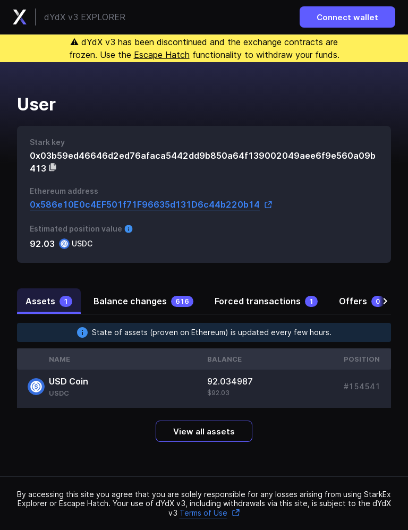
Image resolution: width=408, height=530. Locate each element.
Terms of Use (210, 512)
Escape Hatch (162, 54)
